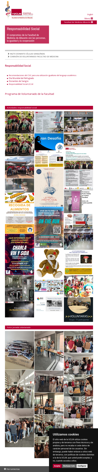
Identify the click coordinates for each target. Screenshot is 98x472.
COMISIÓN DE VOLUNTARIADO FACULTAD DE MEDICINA (33, 56)
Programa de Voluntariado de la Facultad (29, 94)
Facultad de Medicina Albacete (78, 22)
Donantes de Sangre (18, 81)
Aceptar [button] (57, 466)
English (90, 14)
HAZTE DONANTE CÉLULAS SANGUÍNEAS (26, 54)
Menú (88, 18)
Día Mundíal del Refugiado (21, 78)
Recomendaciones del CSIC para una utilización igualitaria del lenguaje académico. (43, 75)
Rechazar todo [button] (69, 466)
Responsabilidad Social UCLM (21, 84)
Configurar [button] (82, 466)
